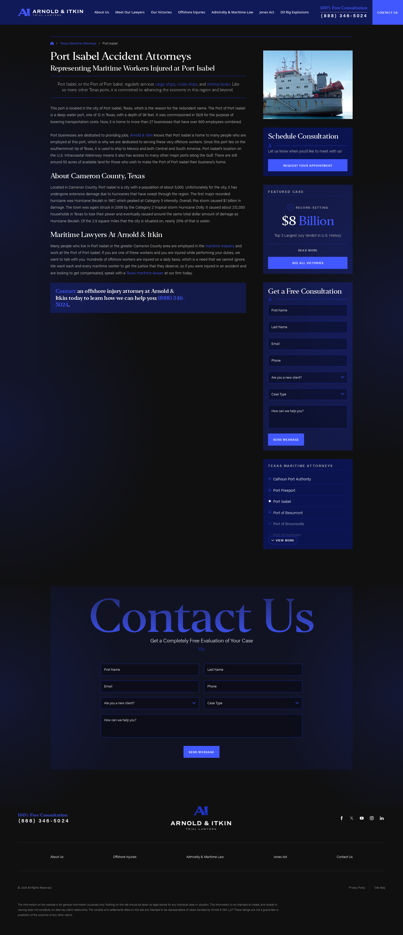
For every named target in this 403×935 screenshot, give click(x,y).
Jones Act (267, 12)
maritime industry (219, 245)
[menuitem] (101, 12)
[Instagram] (371, 818)
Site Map (379, 887)
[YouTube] (361, 818)
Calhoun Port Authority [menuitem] (289, 478)
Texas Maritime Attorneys (78, 43)
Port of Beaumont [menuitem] (285, 512)
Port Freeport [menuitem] (281, 490)
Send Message (286, 439)
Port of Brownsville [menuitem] (286, 523)
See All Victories (308, 263)
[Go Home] (52, 43)
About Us (101, 12)
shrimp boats (218, 84)
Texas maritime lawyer (144, 272)
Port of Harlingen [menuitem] (284, 534)
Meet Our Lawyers (130, 12)
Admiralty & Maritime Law (232, 12)
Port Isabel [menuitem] (279, 501)
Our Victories (161, 12)
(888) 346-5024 (344, 15)
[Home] (50, 12)
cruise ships (187, 84)
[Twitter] (351, 818)
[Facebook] (341, 818)
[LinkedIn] (381, 818)
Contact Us (387, 12)
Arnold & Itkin (141, 135)
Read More (307, 250)
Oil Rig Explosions (294, 12)
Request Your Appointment (307, 165)
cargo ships (165, 84)
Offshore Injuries (191, 12)
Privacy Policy (357, 887)
